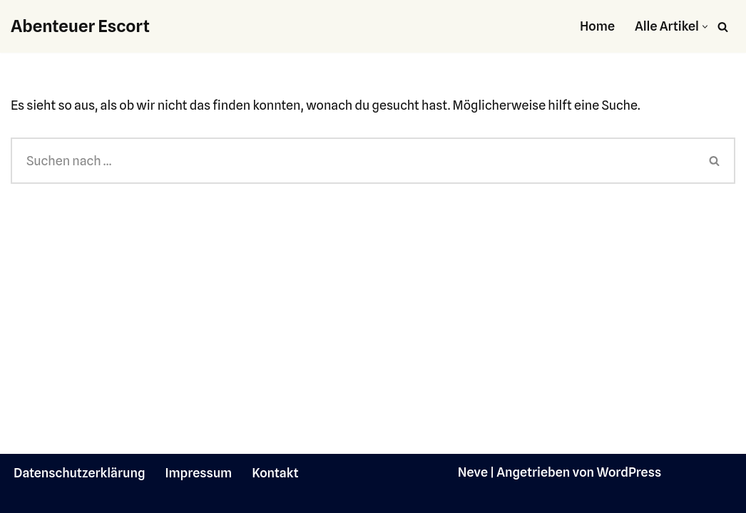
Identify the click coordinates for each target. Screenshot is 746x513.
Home (597, 26)
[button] (704, 26)
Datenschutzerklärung (79, 472)
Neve (473, 472)
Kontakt (275, 472)
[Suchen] (722, 26)
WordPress (628, 472)
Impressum (199, 472)
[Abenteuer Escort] (80, 26)
